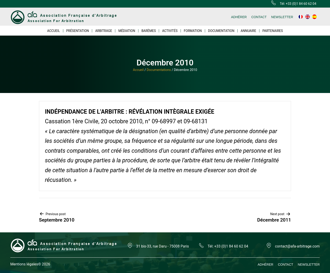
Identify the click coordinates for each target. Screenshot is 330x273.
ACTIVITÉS (169, 31)
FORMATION (193, 31)
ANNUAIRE (248, 31)
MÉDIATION (126, 31)
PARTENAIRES (272, 31)
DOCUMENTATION (221, 31)
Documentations (159, 70)
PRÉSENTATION (77, 31)
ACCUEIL (53, 31)
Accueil (138, 70)
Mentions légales (24, 264)
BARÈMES (148, 31)
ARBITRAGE (103, 31)
